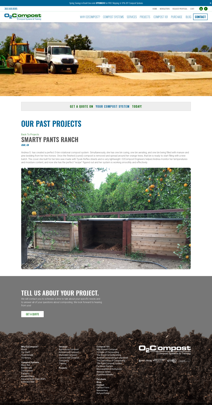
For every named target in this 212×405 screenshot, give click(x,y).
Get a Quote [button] (32, 314)
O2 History (26, 358)
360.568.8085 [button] (10, 8)
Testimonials (27, 355)
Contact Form (103, 388)
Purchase (176, 17)
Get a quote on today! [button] (106, 106)
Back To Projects (30, 134)
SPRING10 (100, 3)
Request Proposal (180, 8)
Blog (188, 17)
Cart (192, 8)
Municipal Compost (68, 355)
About (24, 349)
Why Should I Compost (107, 349)
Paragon (25, 373)
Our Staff (25, 352)
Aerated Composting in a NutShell (112, 358)
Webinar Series (104, 372)
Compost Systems (113, 17)
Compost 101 (161, 17)
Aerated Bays (27, 376)
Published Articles (105, 375)
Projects (145, 17)
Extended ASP (28, 382)
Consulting (64, 361)
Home (155, 8)
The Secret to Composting (109, 355)
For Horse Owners (105, 366)
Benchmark (26, 368)
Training (62, 363)
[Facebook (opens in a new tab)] (206, 8)
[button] (35, 17)
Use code (92, 3)
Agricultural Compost (69, 349)
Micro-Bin (25, 365)
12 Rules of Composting (108, 352)
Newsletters (165, 8)
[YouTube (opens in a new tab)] (201, 8)
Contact (200, 17)
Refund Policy (103, 393)
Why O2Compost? (90, 17)
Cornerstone (27, 371)
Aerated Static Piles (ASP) (33, 379)
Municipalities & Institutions (109, 369)
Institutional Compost (69, 352)
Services (132, 17)
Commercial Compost (69, 358)
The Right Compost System (109, 363)
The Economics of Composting (111, 361)
